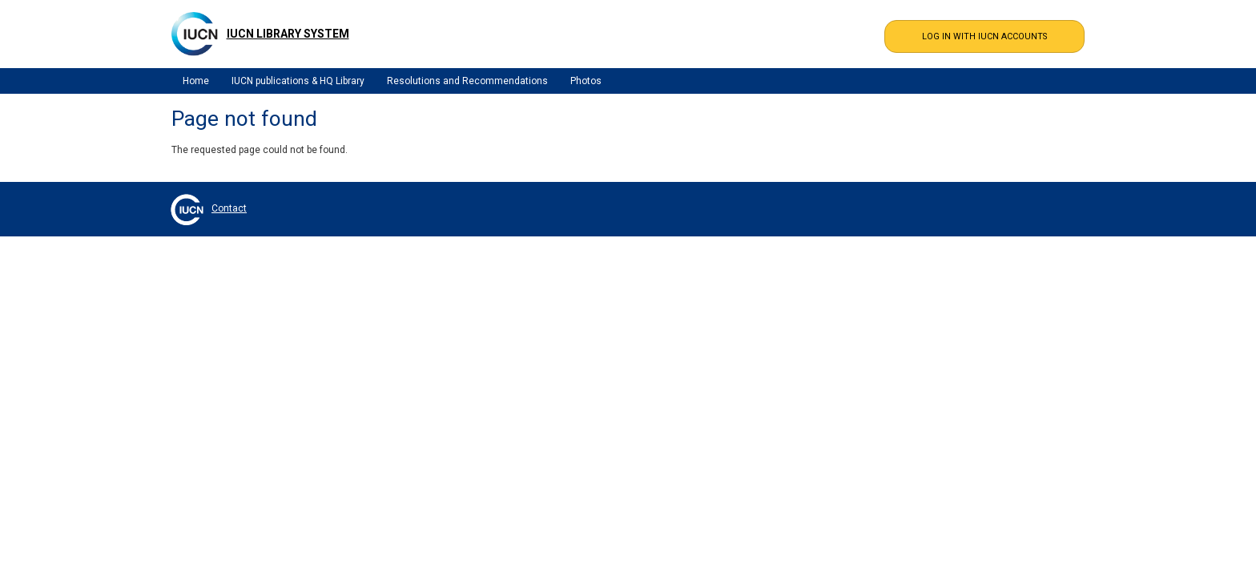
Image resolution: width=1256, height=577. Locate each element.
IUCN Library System (288, 33)
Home (196, 81)
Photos (586, 81)
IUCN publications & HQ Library (297, 81)
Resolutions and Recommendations (467, 81)
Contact (229, 208)
